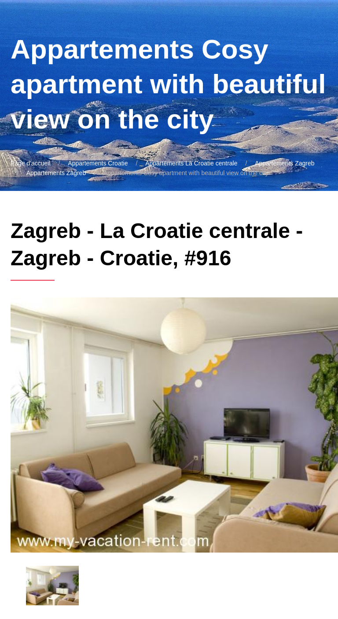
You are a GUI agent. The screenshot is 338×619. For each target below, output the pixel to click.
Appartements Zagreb (284, 163)
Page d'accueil (31, 163)
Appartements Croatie (98, 163)
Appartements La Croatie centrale (191, 163)
